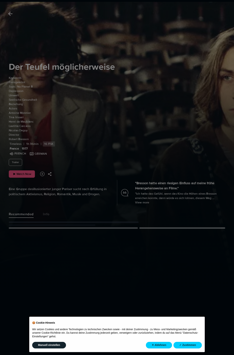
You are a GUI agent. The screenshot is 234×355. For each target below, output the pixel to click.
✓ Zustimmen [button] (187, 345)
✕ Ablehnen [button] (159, 345)
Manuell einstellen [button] (49, 345)
